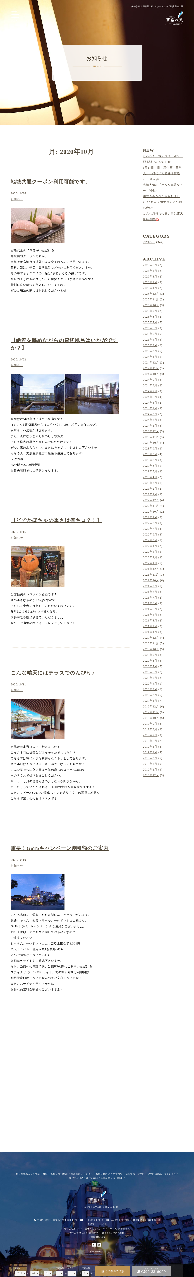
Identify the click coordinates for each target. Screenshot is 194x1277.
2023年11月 (151, 437)
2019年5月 (150, 746)
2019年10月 (151, 717)
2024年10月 (151, 374)
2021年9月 (150, 586)
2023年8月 (150, 454)
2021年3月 (150, 620)
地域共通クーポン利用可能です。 (50, 182)
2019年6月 (150, 740)
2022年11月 (151, 505)
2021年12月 (151, 568)
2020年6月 (150, 672)
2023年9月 (150, 448)
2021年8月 (150, 591)
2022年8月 (150, 523)
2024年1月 (150, 425)
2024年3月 (150, 414)
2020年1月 (150, 700)
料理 (45, 1174)
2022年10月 (151, 511)
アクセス (88, 1174)
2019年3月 (150, 758)
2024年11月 (151, 368)
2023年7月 (150, 459)
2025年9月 (150, 310)
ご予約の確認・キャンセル (162, 1174)
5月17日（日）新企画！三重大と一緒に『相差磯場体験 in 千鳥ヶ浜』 (162, 173)
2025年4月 (150, 339)
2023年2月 (150, 488)
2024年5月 (150, 402)
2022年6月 (150, 534)
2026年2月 (150, 282)
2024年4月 (150, 408)
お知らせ (17, 199)
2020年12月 (151, 637)
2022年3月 (150, 551)
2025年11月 (151, 299)
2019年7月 (150, 735)
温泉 (53, 1174)
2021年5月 (150, 609)
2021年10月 (151, 580)
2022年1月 (150, 563)
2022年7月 (150, 528)
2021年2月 (150, 626)
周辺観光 (75, 1174)
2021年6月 (150, 603)
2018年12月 (151, 775)
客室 (37, 1174)
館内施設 (63, 1174)
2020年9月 (150, 654)
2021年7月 (150, 597)
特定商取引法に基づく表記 (83, 1178)
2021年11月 (151, 574)
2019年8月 (150, 729)
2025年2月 (150, 351)
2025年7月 (150, 322)
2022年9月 (150, 517)
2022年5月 (150, 540)
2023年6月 (150, 465)
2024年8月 (150, 385)
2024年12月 (151, 362)
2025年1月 (150, 356)
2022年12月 (151, 500)
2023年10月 (151, 442)
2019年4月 (150, 752)
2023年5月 (150, 471)
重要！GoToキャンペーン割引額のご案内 (60, 848)
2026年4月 (150, 270)
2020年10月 (151, 649)
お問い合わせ (103, 1174)
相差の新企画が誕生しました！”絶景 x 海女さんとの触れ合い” (162, 202)
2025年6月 (150, 328)
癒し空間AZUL (24, 1174)
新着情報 (118, 1174)
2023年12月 (151, 431)
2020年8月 (150, 660)
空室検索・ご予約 (135, 1174)
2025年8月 (150, 316)
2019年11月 (151, 712)
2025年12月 (151, 293)
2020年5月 (150, 677)
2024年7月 (150, 391)
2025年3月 (150, 345)
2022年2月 (150, 557)
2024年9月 (150, 379)
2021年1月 (150, 631)
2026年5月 (150, 265)
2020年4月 (150, 683)
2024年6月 (150, 396)
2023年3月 (150, 482)
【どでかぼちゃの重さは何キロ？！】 (56, 520)
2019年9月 (150, 723)
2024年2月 (150, 419)
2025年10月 (151, 305)
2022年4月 (150, 545)
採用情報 (118, 1178)
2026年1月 (150, 288)
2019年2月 (150, 763)
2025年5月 (150, 333)
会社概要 (105, 1178)
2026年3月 (150, 276)
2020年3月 (150, 689)
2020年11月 (151, 643)
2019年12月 (151, 706)
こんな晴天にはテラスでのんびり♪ (52, 673)
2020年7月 (150, 666)
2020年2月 (150, 695)
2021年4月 (150, 614)
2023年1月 (150, 494)
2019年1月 (150, 769)
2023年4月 (150, 477)
